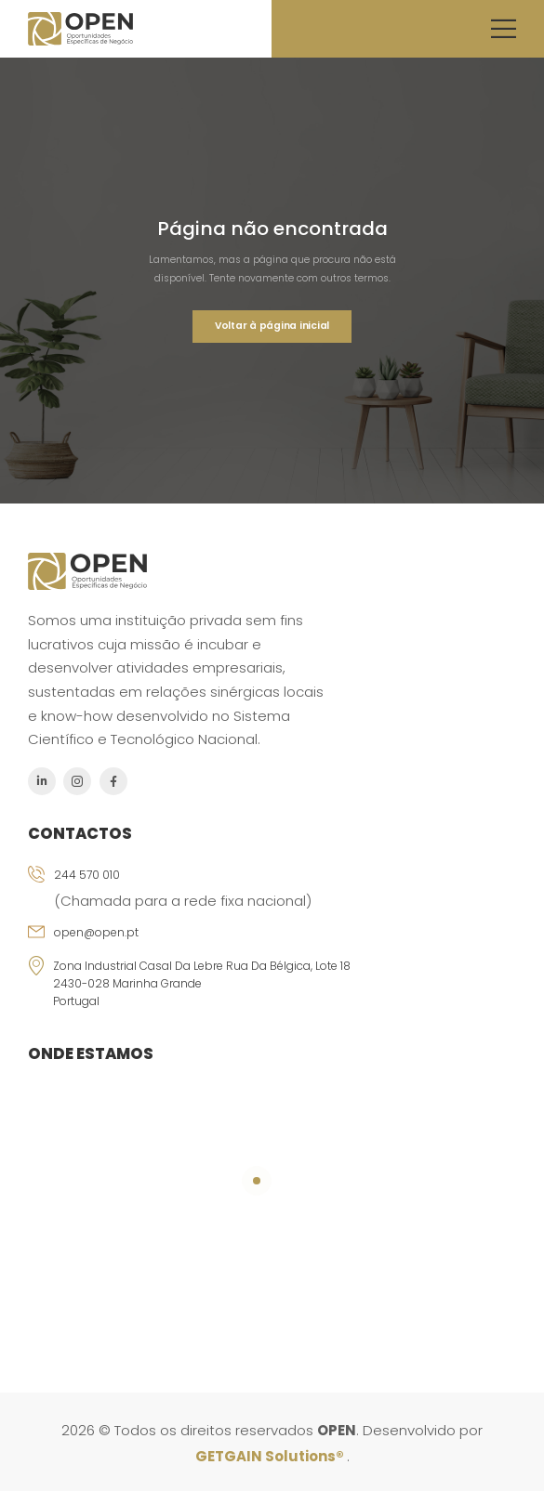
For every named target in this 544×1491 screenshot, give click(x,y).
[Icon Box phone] (272, 894)
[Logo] (80, 29)
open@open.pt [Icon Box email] (96, 932)
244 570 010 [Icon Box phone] (87, 875)
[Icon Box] (271, 986)
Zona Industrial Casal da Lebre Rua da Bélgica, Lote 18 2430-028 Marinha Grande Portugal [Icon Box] (202, 983)
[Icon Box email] (272, 940)
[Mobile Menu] (503, 28)
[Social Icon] (42, 781)
